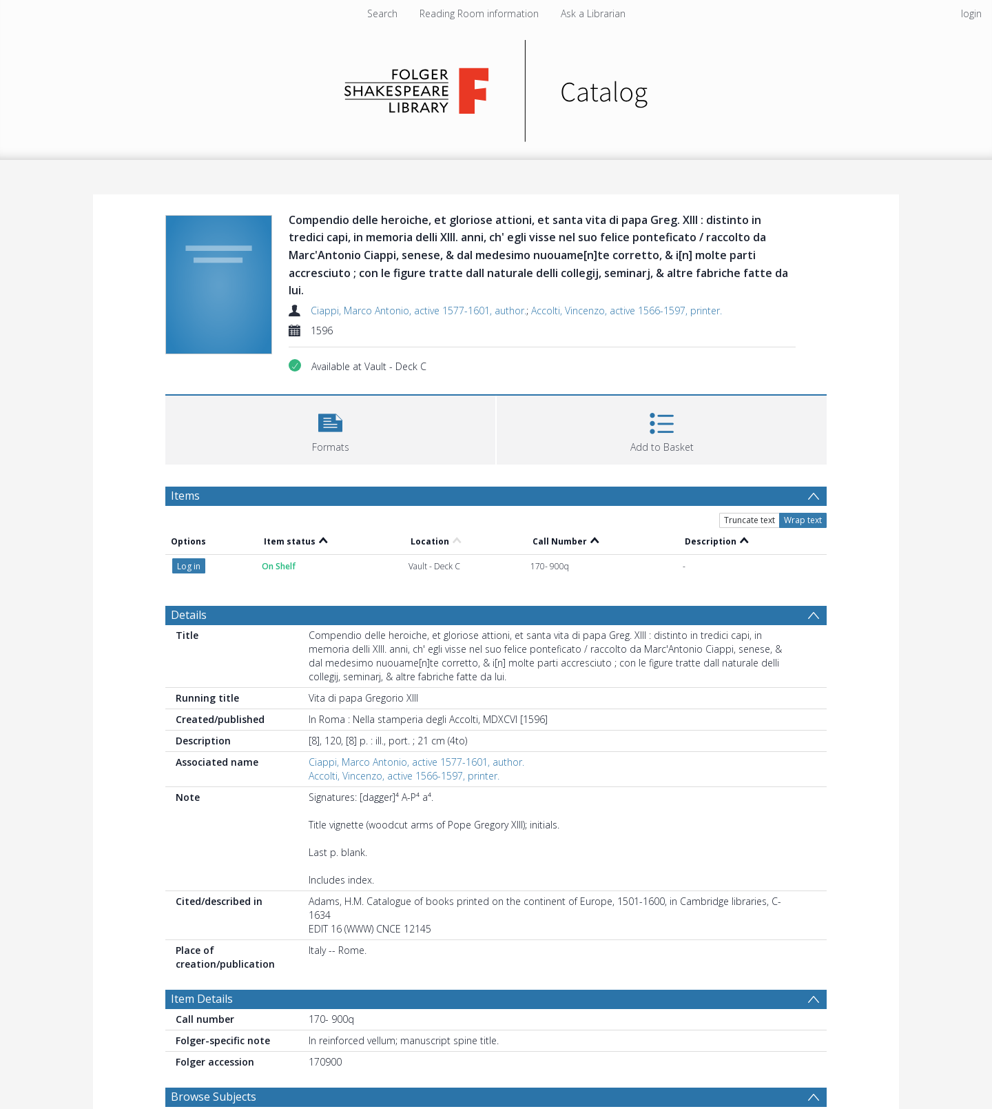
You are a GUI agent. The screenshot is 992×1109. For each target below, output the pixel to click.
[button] (330, 428)
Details (189, 614)
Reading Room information (479, 13)
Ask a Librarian (593, 13)
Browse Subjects (213, 1096)
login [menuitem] (971, 13)
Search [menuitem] (382, 13)
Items (185, 495)
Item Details (202, 998)
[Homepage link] (496, 87)
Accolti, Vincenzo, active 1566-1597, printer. (626, 310)
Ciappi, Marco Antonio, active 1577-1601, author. (418, 310)
